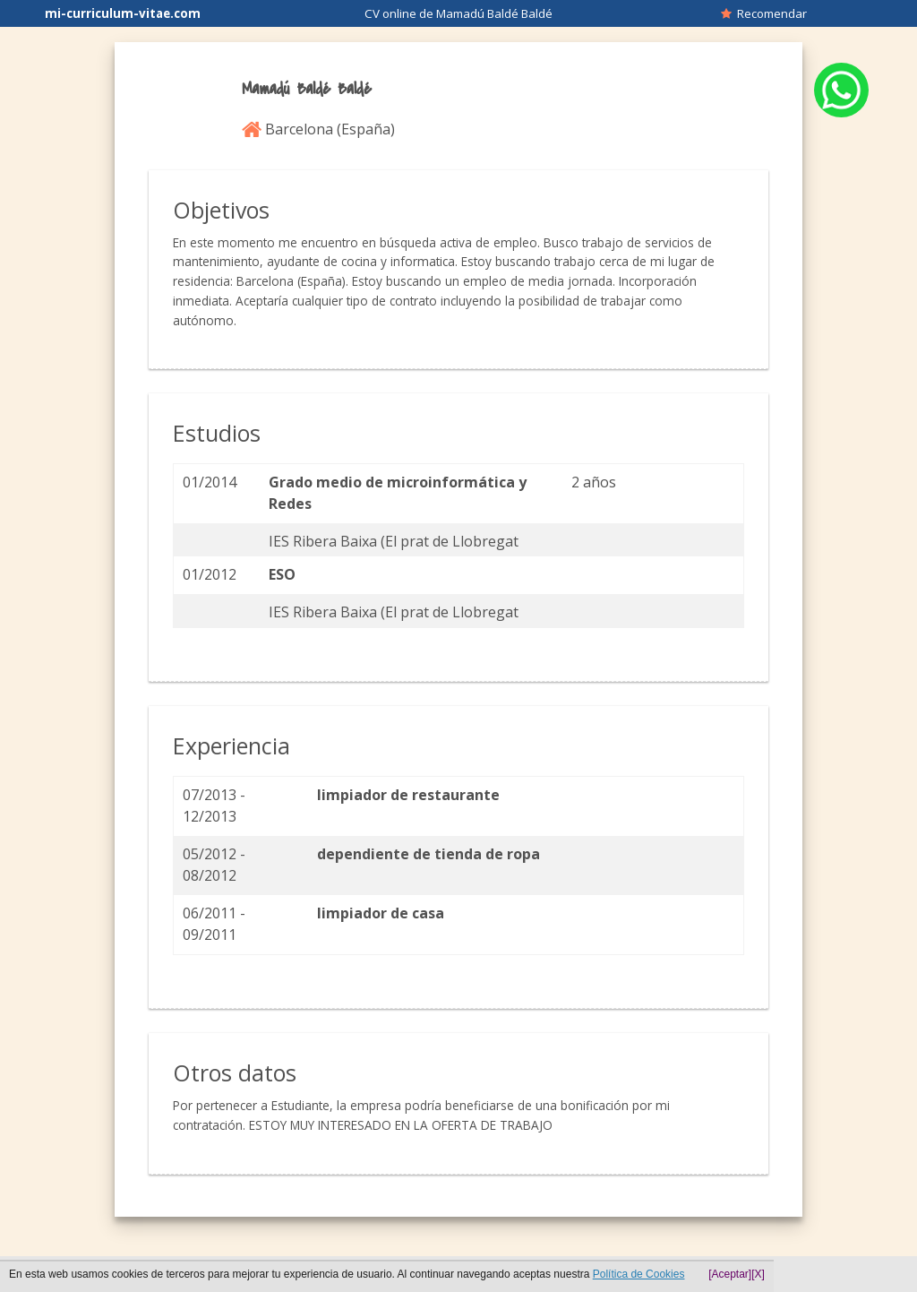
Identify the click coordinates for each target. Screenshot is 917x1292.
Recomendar (764, 13)
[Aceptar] (729, 1274)
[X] (758, 1274)
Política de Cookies (639, 1274)
